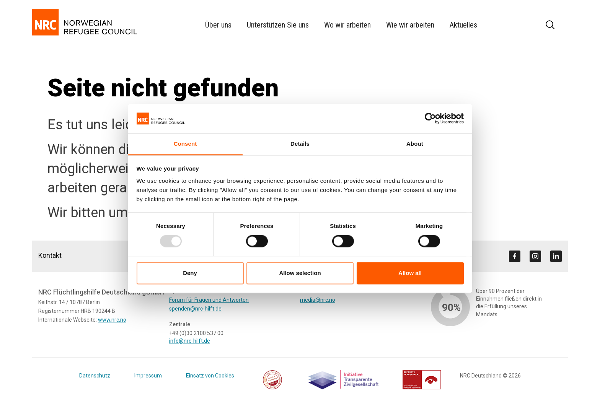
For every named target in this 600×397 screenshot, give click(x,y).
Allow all (410, 273)
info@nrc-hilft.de (189, 341)
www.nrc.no (112, 320)
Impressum (148, 376)
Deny (190, 273)
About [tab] (414, 143)
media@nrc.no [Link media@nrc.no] (317, 300)
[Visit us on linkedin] (556, 256)
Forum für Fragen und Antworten (209, 300)
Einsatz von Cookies (210, 376)
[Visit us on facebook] (514, 256)
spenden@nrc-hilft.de (195, 309)
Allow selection (300, 273)
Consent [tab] (185, 143)
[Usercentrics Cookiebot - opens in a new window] (430, 118)
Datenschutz (94, 376)
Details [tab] (300, 143)
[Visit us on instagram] (535, 256)
